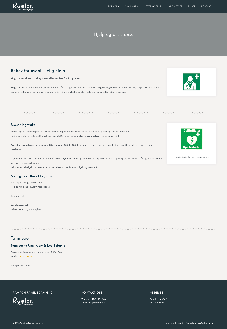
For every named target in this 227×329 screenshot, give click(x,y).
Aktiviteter (175, 6)
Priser (192, 6)
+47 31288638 (25, 256)
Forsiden (113, 6)
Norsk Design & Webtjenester (200, 323)
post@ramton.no (96, 302)
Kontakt (206, 6)
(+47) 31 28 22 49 (98, 299)
